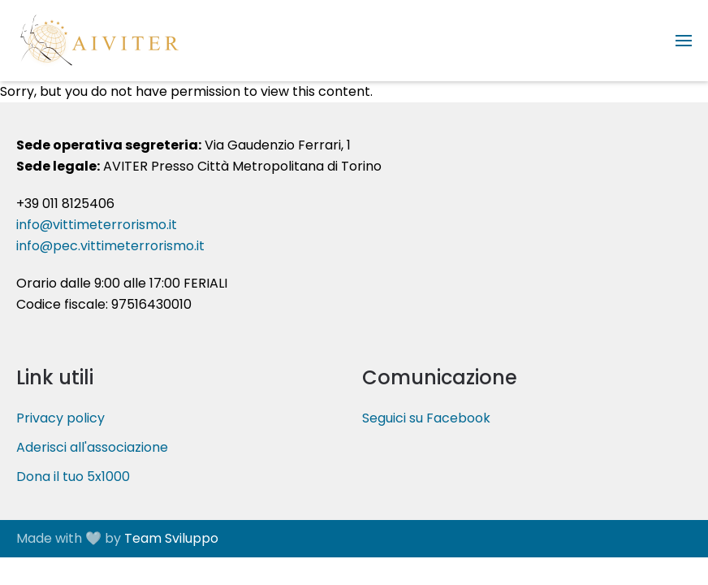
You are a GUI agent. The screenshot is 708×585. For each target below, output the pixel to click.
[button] (684, 40)
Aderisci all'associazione (92, 447)
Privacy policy (60, 418)
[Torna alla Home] (97, 40)
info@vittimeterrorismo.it (96, 224)
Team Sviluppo (171, 538)
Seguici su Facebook (426, 418)
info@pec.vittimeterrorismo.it (110, 245)
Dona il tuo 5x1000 (73, 476)
